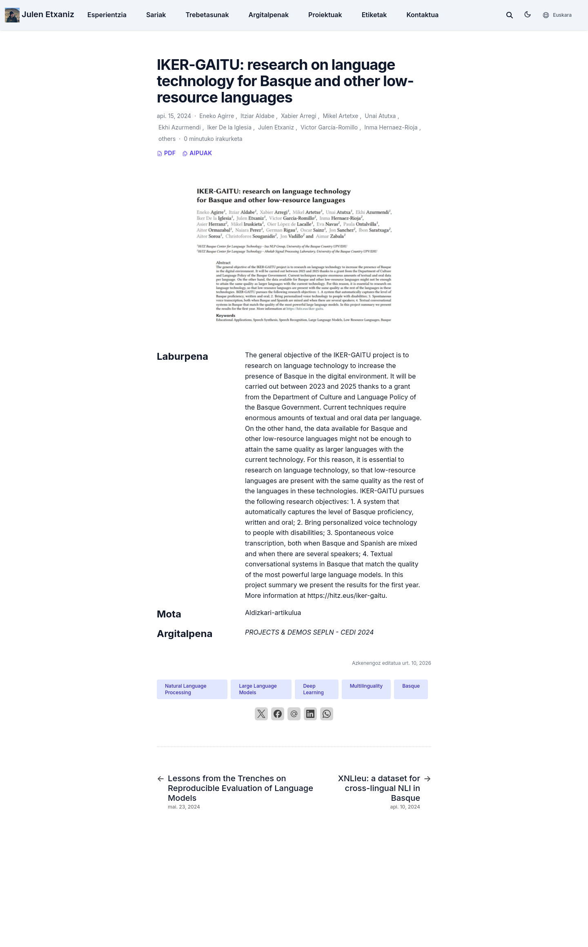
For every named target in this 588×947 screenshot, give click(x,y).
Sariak (156, 15)
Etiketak (374, 15)
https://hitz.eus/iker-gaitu (346, 595)
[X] (261, 713)
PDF (166, 152)
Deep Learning (313, 689)
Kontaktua (422, 15)
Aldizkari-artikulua (273, 612)
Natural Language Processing (186, 689)
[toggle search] (509, 15)
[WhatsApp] (326, 713)
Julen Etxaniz (39, 14)
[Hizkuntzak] (557, 15)
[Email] (294, 713)
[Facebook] (277, 713)
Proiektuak (325, 15)
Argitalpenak (269, 15)
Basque (411, 686)
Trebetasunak (207, 15)
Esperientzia (107, 15)
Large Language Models (257, 689)
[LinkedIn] (310, 713)
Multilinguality (366, 686)
